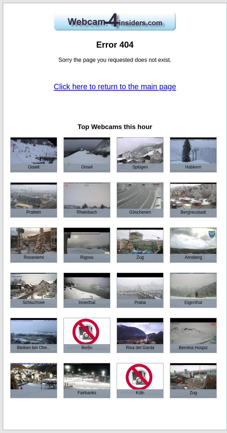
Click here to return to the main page (115, 86)
